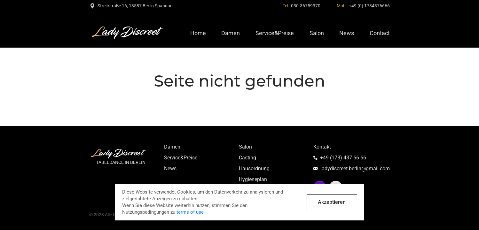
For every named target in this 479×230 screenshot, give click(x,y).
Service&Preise (274, 33)
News (346, 33)
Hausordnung (254, 168)
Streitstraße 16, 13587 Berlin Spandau (135, 6)
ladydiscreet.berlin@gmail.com (355, 168)
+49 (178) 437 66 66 (343, 158)
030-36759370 (305, 6)
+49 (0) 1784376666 (369, 6)
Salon (317, 33)
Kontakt (322, 147)
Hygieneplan (253, 179)
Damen (230, 33)
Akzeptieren (332, 202)
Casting (247, 158)
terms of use (190, 212)
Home (198, 33)
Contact (380, 33)
